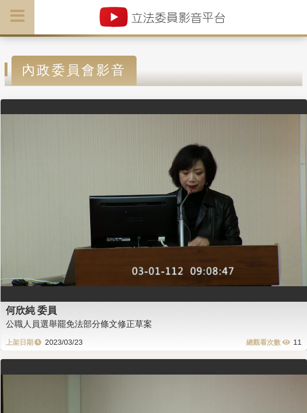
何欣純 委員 (31, 310)
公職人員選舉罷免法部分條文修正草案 (79, 324)
